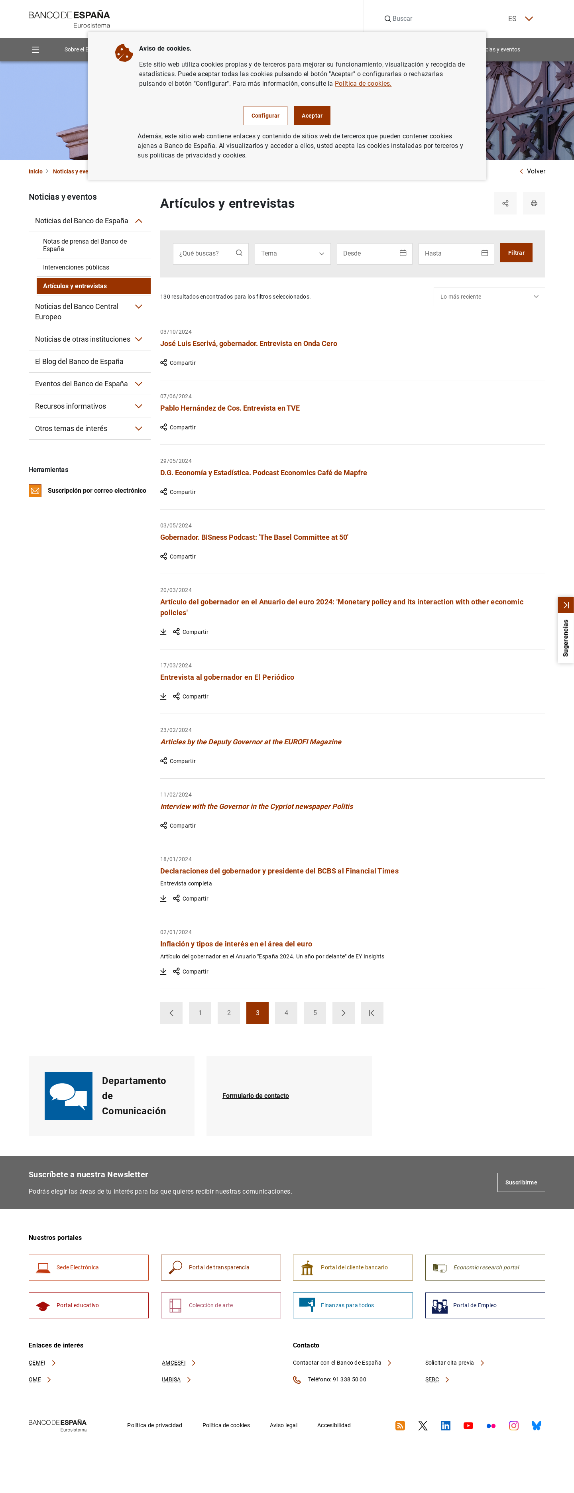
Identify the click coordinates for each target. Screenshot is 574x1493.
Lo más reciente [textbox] (460, 296)
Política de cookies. (363, 83)
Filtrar (516, 253)
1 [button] (205, 1015)
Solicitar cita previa (455, 1362)
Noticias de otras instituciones (82, 339)
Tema (269, 253)
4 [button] (291, 1015)
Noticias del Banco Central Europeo (76, 311)
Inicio (36, 171)
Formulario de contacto (255, 1096)
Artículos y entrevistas (75, 286)
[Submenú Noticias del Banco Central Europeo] (139, 307)
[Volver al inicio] (529, 1395)
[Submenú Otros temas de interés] (139, 429)
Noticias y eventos (497, 49)
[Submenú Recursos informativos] (139, 406)
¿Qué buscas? (199, 253)
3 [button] (262, 1015)
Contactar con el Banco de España (343, 1362)
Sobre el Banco (83, 49)
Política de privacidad (154, 1425)
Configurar (266, 115)
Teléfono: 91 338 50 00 (329, 1380)
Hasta (433, 253)
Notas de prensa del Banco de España (85, 245)
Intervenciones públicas (76, 267)
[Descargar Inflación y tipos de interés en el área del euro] (163, 971)
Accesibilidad (334, 1425)
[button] (171, 1013)
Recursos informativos (70, 406)
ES (520, 19)
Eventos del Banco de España (81, 384)
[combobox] (489, 296)
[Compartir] (505, 203)
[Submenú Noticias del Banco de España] (139, 221)
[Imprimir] (534, 203)
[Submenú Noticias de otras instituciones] (139, 339)
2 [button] (233, 1015)
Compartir (178, 362)
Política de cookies (226, 1425)
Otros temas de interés (71, 428)
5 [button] (319, 1015)
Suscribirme (521, 1182)
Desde (352, 253)
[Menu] (35, 49)
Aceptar (312, 115)
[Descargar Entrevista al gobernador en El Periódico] (163, 696)
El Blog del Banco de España (79, 361)
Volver (532, 171)
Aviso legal (283, 1425)
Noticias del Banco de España (81, 220)
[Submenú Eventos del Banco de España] (139, 384)
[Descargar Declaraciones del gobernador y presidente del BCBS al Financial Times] (163, 898)
